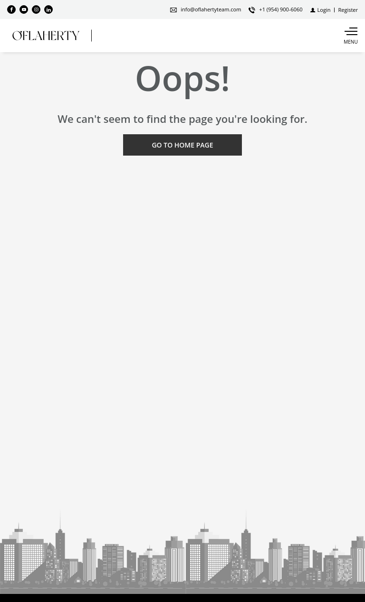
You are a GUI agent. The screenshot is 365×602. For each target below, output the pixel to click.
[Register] (348, 9)
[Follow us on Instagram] (36, 9)
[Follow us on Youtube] (23, 9)
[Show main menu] (350, 35)
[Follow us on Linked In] (48, 9)
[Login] (320, 9)
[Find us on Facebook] (11, 9)
